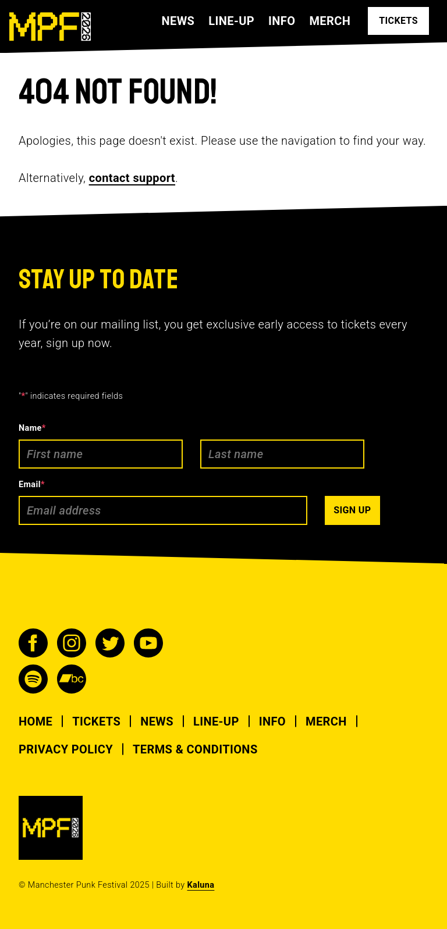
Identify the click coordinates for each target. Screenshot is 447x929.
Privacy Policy (66, 749)
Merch (329, 21)
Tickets (96, 721)
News (177, 21)
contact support (132, 178)
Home (35, 721)
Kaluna (201, 885)
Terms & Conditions (195, 749)
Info (281, 21)
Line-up (231, 21)
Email (32, 484)
